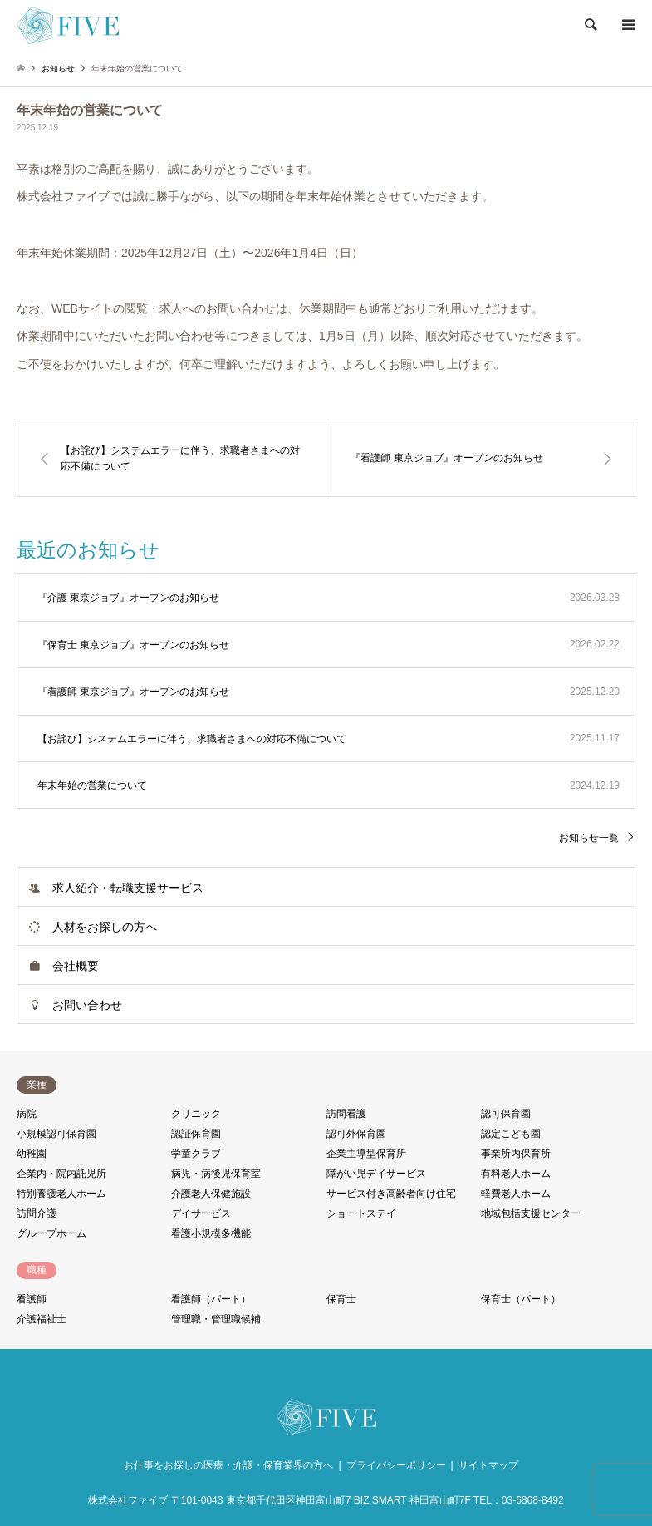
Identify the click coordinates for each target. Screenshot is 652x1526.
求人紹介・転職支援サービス (127, 887)
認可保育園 (506, 1114)
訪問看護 (346, 1114)
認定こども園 (511, 1134)
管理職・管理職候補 (216, 1319)
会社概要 (75, 965)
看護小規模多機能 (211, 1233)
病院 (27, 1114)
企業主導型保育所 (366, 1153)
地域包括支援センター (531, 1213)
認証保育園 (196, 1134)
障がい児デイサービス (376, 1173)
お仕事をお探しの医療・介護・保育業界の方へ (228, 1465)
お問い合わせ (87, 1005)
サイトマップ (488, 1465)
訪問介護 (36, 1213)
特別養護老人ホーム (61, 1193)
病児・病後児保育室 (216, 1173)
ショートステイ (361, 1213)
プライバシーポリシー (396, 1465)
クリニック (196, 1114)
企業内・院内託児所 (61, 1173)
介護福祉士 (41, 1319)
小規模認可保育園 (56, 1134)
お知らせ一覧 (589, 838)
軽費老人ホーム (516, 1193)
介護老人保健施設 (211, 1193)
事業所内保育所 (516, 1153)
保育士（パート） (521, 1299)
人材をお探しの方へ (104, 926)
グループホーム (51, 1233)
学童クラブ (196, 1153)
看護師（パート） (211, 1299)
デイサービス (201, 1213)
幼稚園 (32, 1153)
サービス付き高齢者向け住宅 (391, 1193)
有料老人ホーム (516, 1173)
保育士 (341, 1299)
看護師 (32, 1299)
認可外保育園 (356, 1134)
